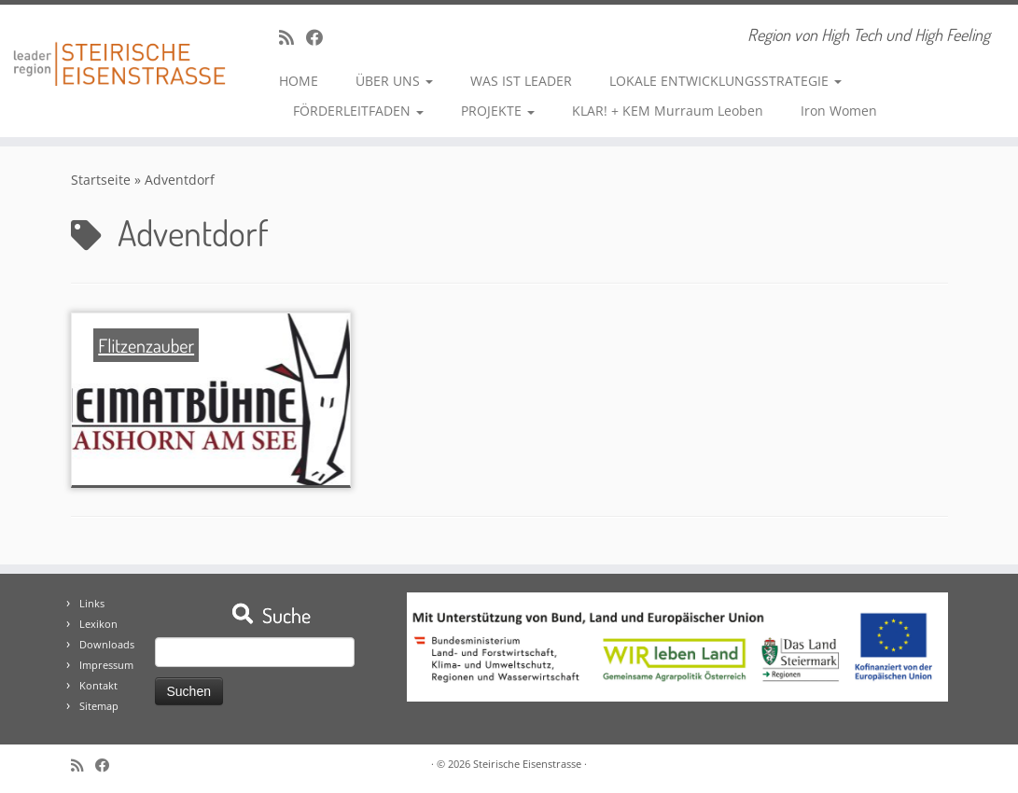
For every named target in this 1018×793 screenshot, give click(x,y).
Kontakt (98, 685)
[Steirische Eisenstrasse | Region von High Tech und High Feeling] (119, 50)
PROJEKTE (498, 110)
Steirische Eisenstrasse (527, 764)
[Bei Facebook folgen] (320, 37)
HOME (298, 81)
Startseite (101, 179)
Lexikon (98, 624)
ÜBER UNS (394, 81)
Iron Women (839, 110)
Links (92, 603)
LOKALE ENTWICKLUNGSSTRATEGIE (725, 81)
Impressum (106, 665)
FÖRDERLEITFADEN (358, 110)
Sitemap (99, 706)
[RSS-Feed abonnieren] (292, 37)
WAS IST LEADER (521, 81)
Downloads (106, 644)
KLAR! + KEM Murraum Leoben (667, 110)
